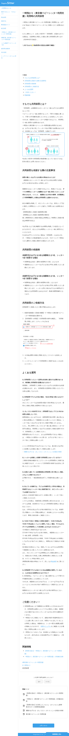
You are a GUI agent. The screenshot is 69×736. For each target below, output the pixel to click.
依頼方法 (3, 21)
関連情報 (27, 95)
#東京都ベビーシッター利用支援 (32, 662)
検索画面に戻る (56, 734)
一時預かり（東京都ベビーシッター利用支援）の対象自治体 (44, 657)
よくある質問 (29, 89)
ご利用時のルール (6, 8)
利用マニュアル (46, 626)
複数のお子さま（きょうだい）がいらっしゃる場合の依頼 (43, 452)
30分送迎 (3, 52)
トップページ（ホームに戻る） (8, 57)
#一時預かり (26, 665)
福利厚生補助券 (5, 48)
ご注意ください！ (30, 92)
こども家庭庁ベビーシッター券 (8, 44)
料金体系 (3, 17)
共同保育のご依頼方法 (32, 86)
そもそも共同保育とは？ (32, 78)
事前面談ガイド (5, 25)
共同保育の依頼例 (30, 84)
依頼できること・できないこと (8, 12)
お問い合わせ (43, 725)
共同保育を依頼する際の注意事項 (35, 81)
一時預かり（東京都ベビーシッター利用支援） (8, 33)
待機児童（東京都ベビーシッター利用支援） (8, 38)
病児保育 (3, 28)
